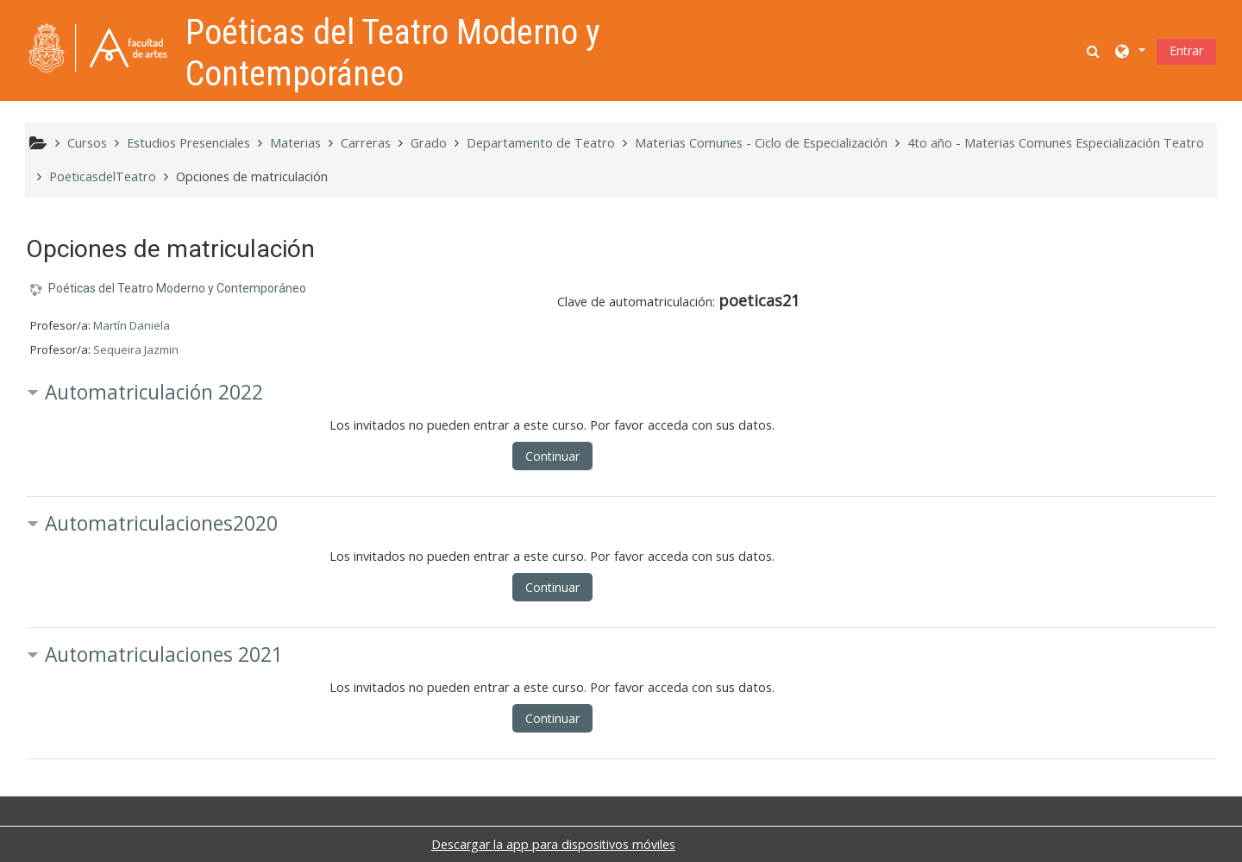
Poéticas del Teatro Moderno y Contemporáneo (177, 288)
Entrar (1186, 50)
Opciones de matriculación (252, 176)
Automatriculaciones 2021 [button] (164, 654)
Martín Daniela (131, 325)
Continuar (552, 456)
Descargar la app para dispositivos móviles (553, 844)
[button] (1094, 50)
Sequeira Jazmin (136, 349)
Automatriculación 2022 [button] (154, 392)
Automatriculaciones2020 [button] (161, 523)
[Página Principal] (98, 49)
